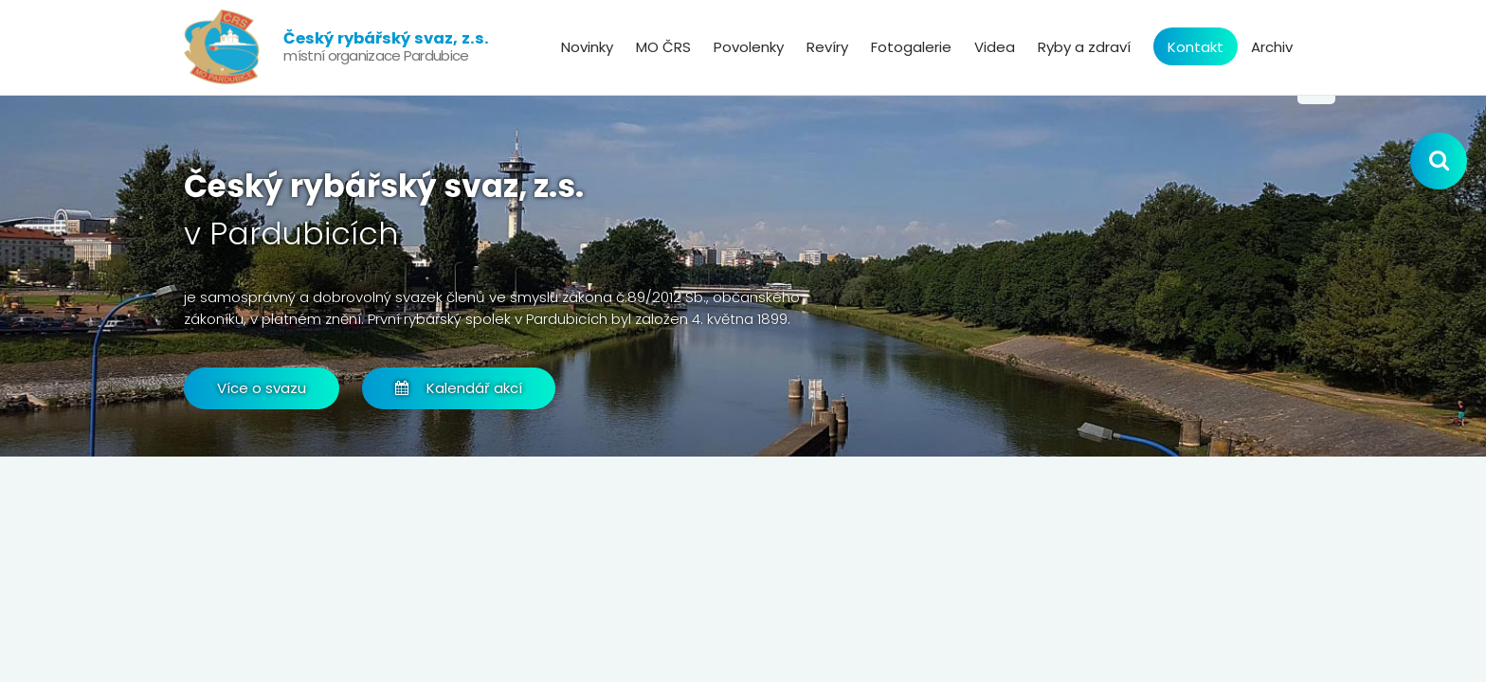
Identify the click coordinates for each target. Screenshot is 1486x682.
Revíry (827, 47)
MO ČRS (663, 47)
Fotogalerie (911, 47)
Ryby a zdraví (1084, 47)
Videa (994, 47)
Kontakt (1195, 47)
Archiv (1272, 47)
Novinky (587, 47)
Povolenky (749, 47)
